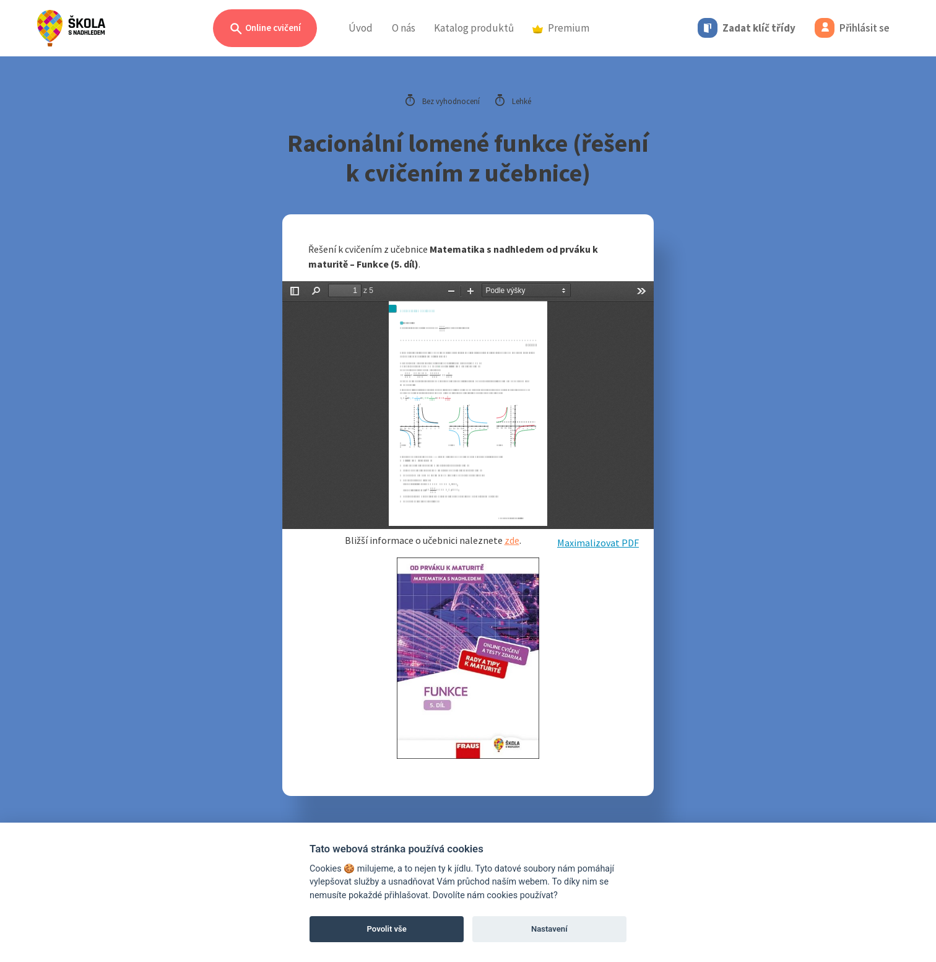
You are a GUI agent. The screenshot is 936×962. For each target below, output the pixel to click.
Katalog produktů (474, 28)
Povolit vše (387, 929)
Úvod (361, 28)
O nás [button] (403, 28)
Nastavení (549, 929)
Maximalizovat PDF (598, 542)
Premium (560, 28)
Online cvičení (265, 29)
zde (512, 540)
